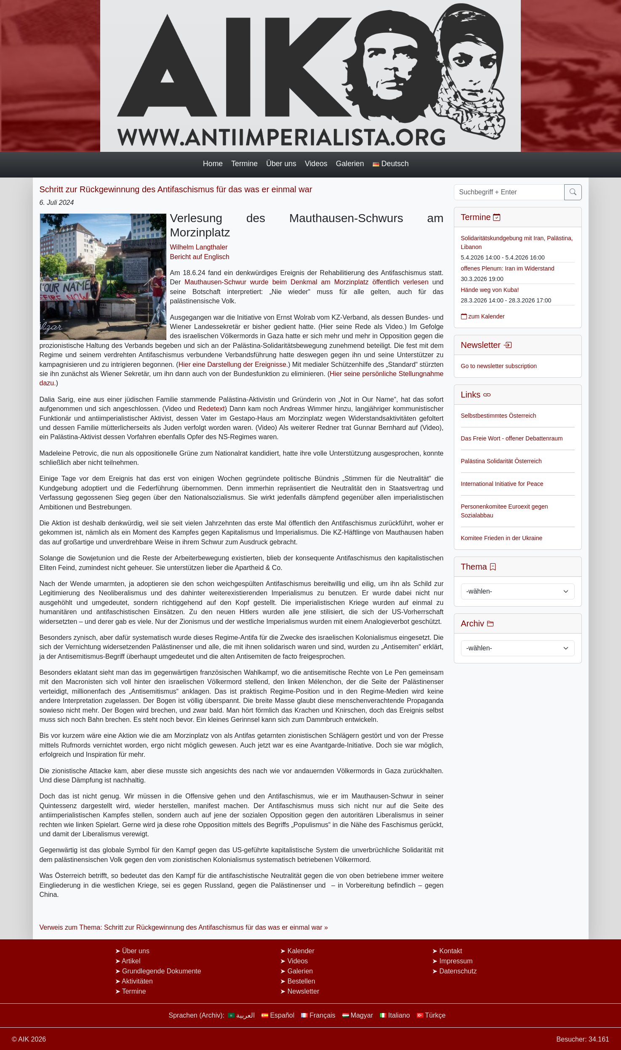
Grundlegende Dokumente (161, 971)
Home (213, 163)
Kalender (301, 951)
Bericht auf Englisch (199, 256)
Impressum (455, 961)
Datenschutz (458, 971)
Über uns (281, 163)
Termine (244, 163)
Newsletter (304, 991)
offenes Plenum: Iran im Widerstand (507, 268)
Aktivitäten (137, 981)
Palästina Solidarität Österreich (501, 461)
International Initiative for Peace (502, 483)
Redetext (211, 408)
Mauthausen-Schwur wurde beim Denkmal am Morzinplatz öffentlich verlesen (306, 282)
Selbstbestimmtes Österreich (498, 415)
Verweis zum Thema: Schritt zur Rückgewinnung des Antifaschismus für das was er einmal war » (184, 927)
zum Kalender (483, 316)
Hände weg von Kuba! (490, 289)
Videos (316, 163)
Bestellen (301, 981)
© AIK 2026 (29, 1039)
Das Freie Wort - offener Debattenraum (512, 438)
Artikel (131, 961)
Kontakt (450, 951)
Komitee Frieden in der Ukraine (502, 538)
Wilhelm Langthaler (199, 247)
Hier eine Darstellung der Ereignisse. (233, 364)
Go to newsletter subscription (499, 366)
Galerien (350, 163)
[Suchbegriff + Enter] (509, 192)
